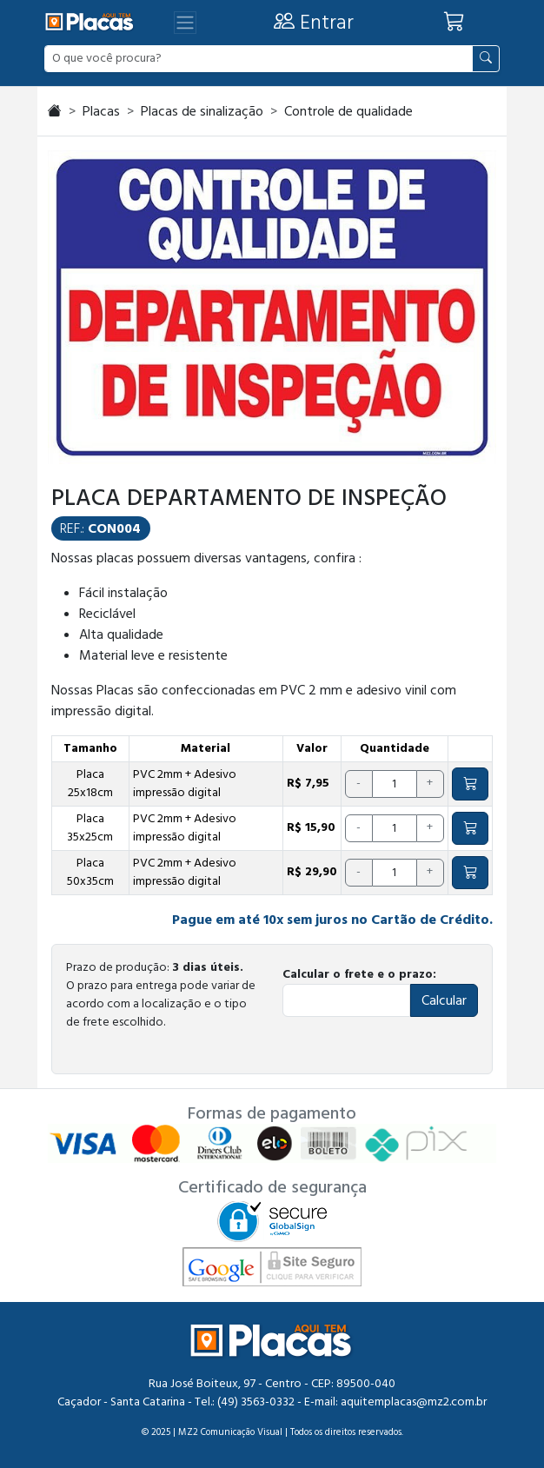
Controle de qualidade (348, 111)
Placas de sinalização (202, 111)
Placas (101, 111)
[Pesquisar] (486, 58)
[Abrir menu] (185, 22)
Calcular (444, 1000)
